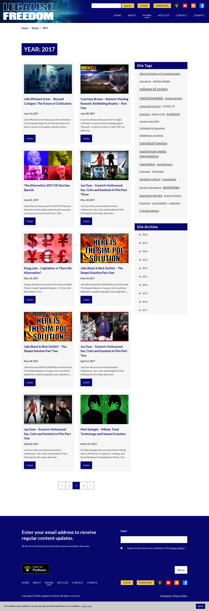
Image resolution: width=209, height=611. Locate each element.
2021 (143, 276)
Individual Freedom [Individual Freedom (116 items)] (153, 143)
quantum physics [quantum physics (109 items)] (150, 195)
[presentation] (167, 558)
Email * (124, 531)
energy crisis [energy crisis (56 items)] (158, 114)
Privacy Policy (177, 548)
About (132, 15)
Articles (163, 15)
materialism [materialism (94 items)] (147, 164)
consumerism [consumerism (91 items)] (173, 98)
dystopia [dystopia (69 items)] (144, 114)
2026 (143, 234)
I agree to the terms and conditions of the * (156, 548)
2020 (143, 284)
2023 (143, 259)
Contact (181, 15)
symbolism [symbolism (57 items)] (174, 203)
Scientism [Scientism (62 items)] (144, 203)
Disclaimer (165, 595)
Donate (199, 15)
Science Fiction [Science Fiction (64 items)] (172, 195)
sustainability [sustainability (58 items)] (159, 203)
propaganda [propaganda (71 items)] (169, 179)
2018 (143, 301)
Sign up (181, 569)
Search (127, 5)
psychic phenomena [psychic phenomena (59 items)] (150, 187)
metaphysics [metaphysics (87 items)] (164, 164)
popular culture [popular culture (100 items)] (149, 179)
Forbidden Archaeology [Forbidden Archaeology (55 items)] (152, 128)
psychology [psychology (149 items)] (171, 187)
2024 (143, 251)
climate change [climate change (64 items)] (161, 81)
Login (143, 5)
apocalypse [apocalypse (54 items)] (145, 81)
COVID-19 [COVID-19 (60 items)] (168, 106)
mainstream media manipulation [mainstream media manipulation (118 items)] (152, 153)
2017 (143, 310)
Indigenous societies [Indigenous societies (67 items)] (151, 135)
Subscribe (162, 5)
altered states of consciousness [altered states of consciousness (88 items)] (159, 73)
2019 (143, 293)
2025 (143, 242)
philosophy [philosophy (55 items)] (158, 171)
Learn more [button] (86, 606)
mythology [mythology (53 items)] (144, 171)
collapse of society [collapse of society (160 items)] (153, 89)
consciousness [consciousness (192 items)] (151, 98)
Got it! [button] (200, 606)
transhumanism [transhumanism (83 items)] (149, 210)
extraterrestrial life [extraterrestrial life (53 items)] (149, 121)
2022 (143, 268)
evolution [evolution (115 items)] (173, 114)
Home (117, 15)
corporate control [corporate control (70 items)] (150, 106)
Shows (147, 15)
